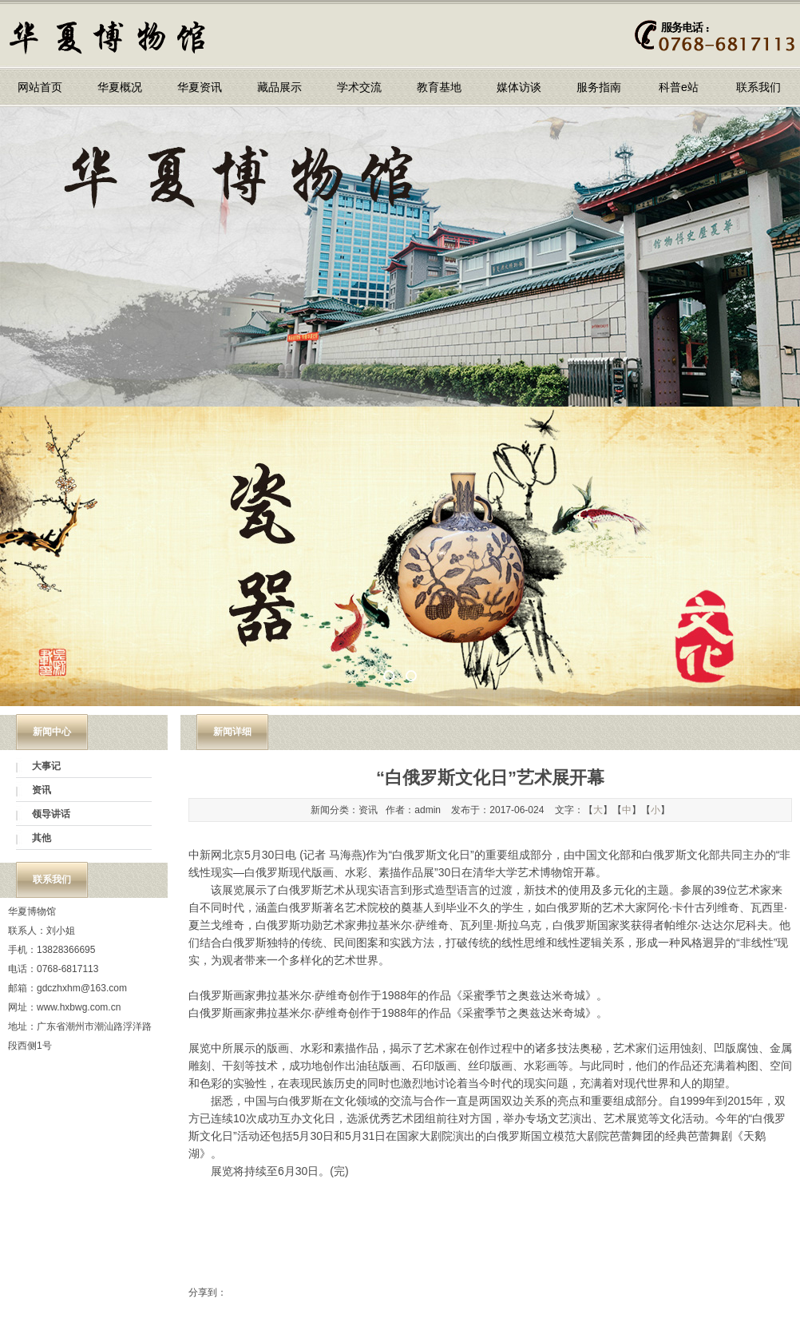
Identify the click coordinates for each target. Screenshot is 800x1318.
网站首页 (40, 87)
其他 (41, 838)
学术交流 (359, 87)
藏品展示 (279, 87)
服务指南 (598, 87)
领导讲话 (51, 814)
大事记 (46, 766)
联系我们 (758, 87)
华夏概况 (119, 87)
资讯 (41, 790)
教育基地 (439, 87)
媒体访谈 (519, 87)
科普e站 (679, 87)
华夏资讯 (199, 87)
